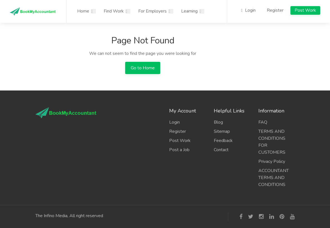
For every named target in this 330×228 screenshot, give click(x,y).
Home (83, 11)
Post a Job (179, 150)
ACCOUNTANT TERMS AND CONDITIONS (273, 178)
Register (275, 10)
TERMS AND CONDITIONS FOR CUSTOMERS (271, 141)
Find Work (114, 11)
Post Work (305, 10)
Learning (189, 11)
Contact (221, 150)
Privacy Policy (271, 161)
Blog (218, 122)
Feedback (223, 141)
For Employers (152, 11)
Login (248, 10)
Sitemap (222, 131)
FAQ (262, 122)
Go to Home (143, 68)
